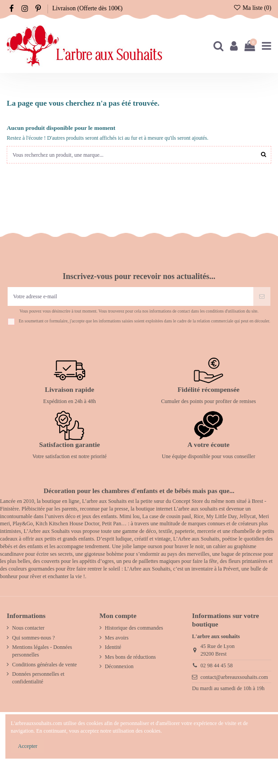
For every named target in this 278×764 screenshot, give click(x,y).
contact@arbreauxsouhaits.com (234, 677)
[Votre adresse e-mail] (130, 296)
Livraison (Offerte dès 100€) (87, 8)
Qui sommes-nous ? (33, 638)
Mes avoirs (117, 638)
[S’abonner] (261, 296)
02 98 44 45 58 (216, 665)
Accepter (27, 746)
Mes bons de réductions (130, 657)
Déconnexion (119, 666)
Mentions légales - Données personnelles (42, 651)
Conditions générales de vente (44, 664)
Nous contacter (28, 628)
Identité (113, 647)
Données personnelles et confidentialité (38, 678)
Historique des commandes (134, 628)
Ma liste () (252, 7)
